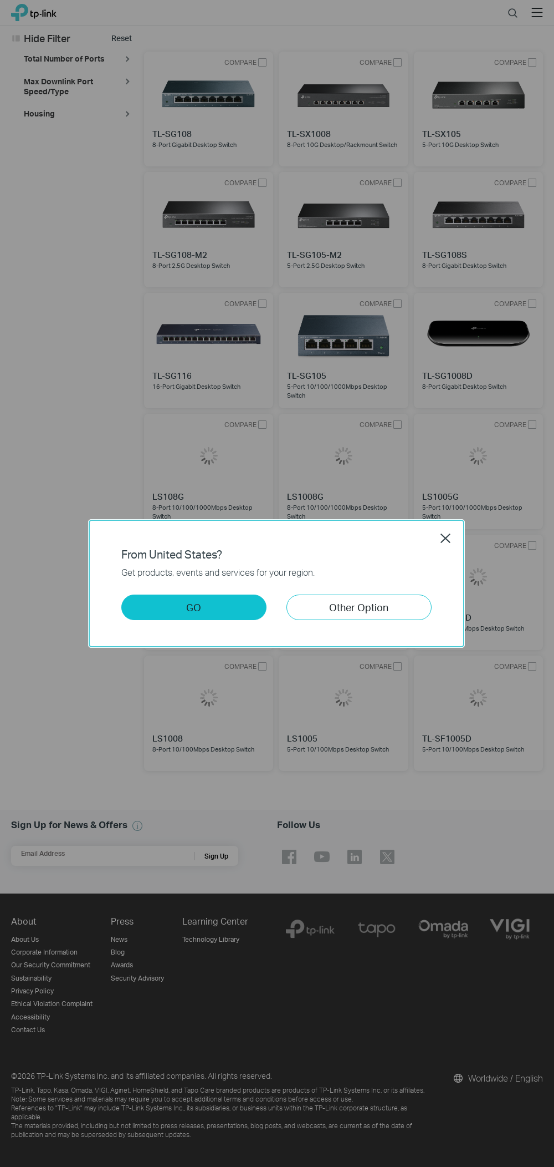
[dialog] (277, 583)
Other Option (358, 607)
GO (193, 607)
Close (445, 538)
